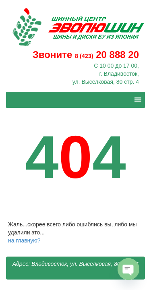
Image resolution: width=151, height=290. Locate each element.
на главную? (24, 240)
